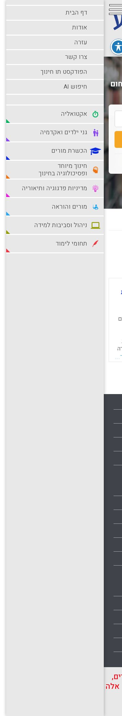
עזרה (110, 430)
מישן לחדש (59, 248)
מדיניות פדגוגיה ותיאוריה (89, 558)
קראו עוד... (25, 357)
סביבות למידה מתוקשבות (88, 617)
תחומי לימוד (102, 645)
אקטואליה (104, 489)
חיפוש (61, 139)
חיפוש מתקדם (61, 184)
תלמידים (106, 659)
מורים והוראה (101, 589)
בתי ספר (106, 503)
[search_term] (61, 118)
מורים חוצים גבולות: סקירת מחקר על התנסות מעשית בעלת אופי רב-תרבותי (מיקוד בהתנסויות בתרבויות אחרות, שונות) (59, 298)
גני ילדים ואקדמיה (96, 517)
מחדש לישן (97, 248)
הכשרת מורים (101, 530)
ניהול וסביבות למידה (94, 603)
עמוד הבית (104, 402)
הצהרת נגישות (100, 472)
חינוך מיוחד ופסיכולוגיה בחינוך (82, 544)
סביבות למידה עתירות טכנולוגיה (82, 631)
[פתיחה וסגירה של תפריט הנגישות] (14, 47)
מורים (109, 572)
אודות (109, 416)
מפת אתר (105, 458)
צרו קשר (106, 444)
